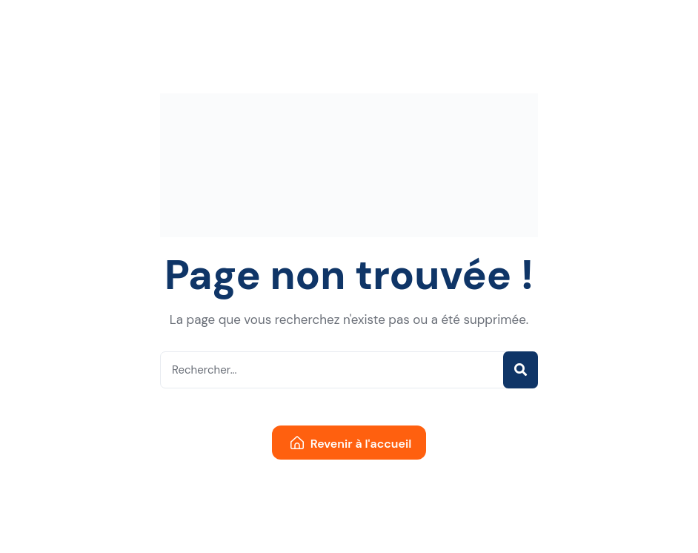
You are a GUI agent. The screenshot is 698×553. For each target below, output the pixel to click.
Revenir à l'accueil (350, 443)
